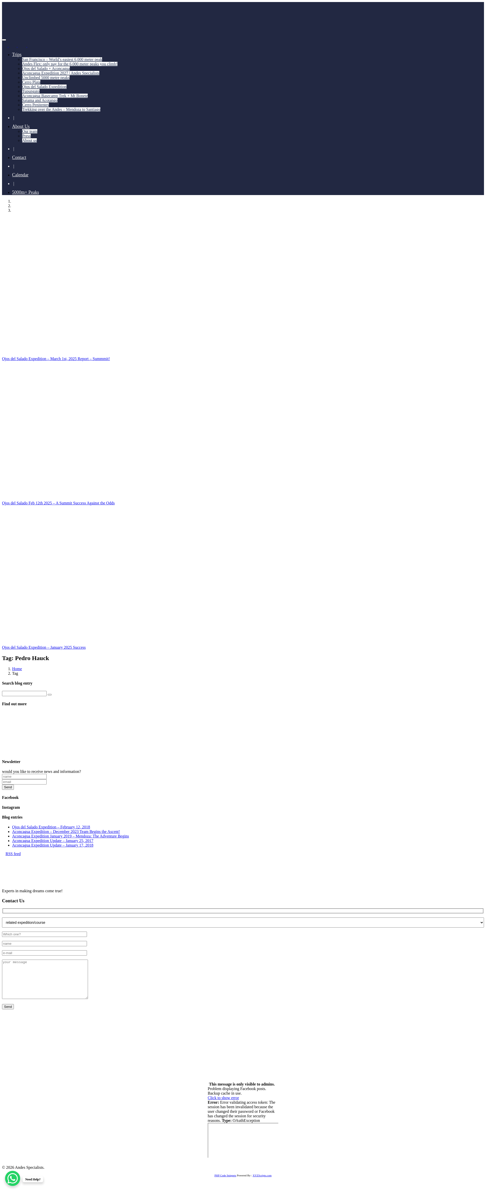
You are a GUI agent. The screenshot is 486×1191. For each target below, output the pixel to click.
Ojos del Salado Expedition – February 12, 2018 (51, 827)
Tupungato (31, 91)
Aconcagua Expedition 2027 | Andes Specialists (60, 73)
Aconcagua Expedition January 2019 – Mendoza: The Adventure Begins (70, 836)
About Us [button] (21, 126)
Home (17, 669)
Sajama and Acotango (39, 100)
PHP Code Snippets (225, 1182)
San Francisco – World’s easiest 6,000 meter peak (62, 59)
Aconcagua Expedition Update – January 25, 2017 (52, 840)
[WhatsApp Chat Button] (12, 1178)
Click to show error (223, 1105)
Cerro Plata (31, 82)
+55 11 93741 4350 (58, 1049)
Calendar (20, 174)
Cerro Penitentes (35, 105)
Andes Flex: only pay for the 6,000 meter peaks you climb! (69, 64)
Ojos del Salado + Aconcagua (46, 68)
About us (29, 140)
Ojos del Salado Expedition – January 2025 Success (44, 647)
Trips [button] (16, 54)
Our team (29, 131)
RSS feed (11, 854)
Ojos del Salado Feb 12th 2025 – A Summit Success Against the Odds (58, 503)
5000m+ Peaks (25, 192)
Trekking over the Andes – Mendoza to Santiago (61, 109)
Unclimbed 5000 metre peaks (46, 77)
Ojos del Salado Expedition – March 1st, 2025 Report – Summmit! (56, 359)
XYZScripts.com (262, 1182)
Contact (19, 157)
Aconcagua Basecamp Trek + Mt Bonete (55, 96)
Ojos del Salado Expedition (44, 87)
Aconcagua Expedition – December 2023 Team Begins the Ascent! (66, 831)
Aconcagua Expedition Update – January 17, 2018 (52, 845)
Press (26, 136)
